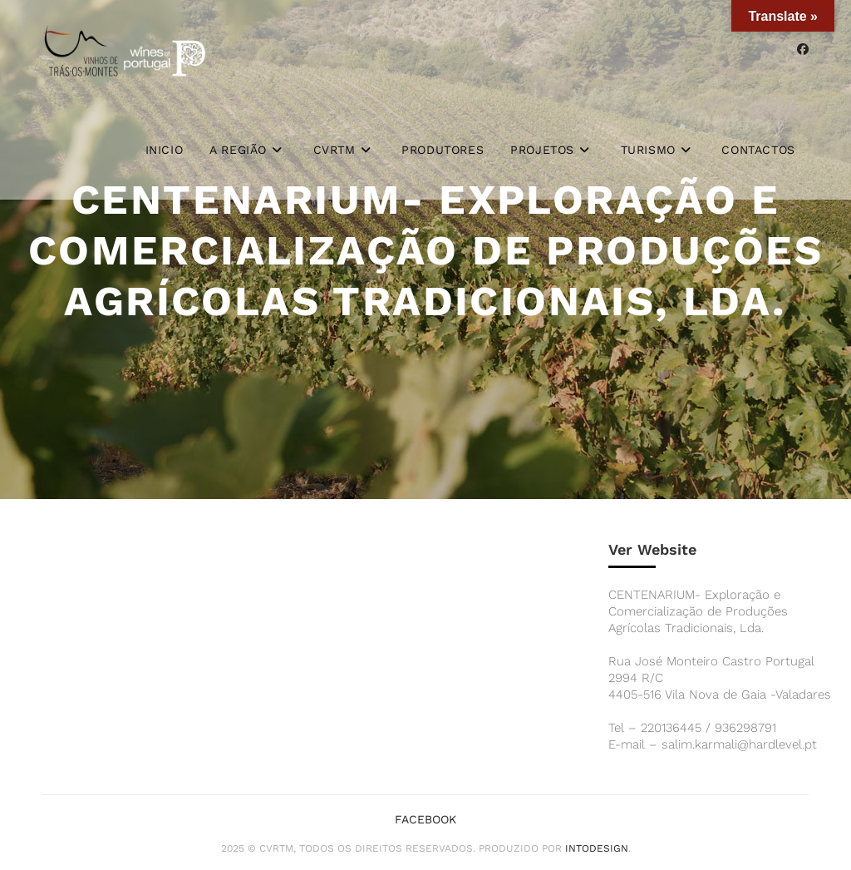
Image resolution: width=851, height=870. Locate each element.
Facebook (425, 819)
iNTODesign (596, 848)
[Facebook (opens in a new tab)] (802, 49)
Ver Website (652, 549)
